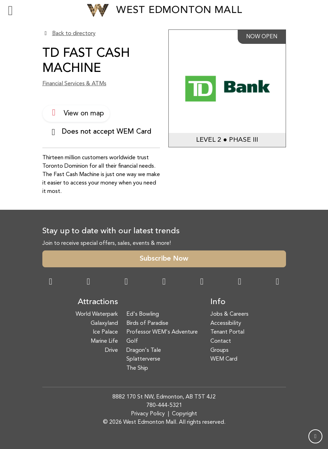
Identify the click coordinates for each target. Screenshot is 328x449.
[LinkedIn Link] (277, 282)
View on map (76, 112)
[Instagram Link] (88, 282)
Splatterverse (143, 359)
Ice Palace (105, 332)
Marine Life (104, 341)
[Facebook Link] (50, 282)
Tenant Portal (227, 332)
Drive (111, 350)
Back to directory (74, 33)
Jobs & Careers (229, 314)
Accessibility (225, 323)
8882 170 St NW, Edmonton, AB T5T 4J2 (164, 397)
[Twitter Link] (164, 282)
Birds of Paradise (147, 323)
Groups (219, 350)
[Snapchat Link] (126, 282)
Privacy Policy (148, 414)
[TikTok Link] (239, 282)
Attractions (98, 302)
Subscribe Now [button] (164, 258)
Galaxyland (104, 323)
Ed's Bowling (142, 314)
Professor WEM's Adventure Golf (162, 336)
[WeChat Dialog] (202, 282)
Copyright (184, 414)
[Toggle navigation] (10, 10)
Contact (220, 341)
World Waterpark (97, 314)
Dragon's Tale (143, 350)
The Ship (137, 368)
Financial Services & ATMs (74, 84)
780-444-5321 (164, 405)
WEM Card (223, 359)
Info (217, 302)
